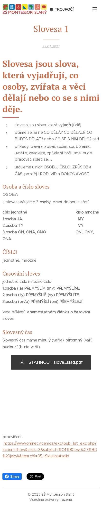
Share (12, 476)
